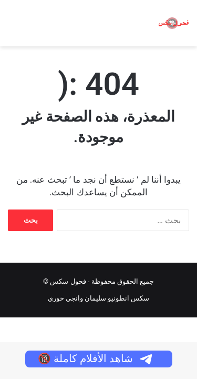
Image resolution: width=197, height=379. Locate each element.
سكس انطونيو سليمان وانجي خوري (99, 298)
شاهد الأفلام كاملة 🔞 (96, 358)
